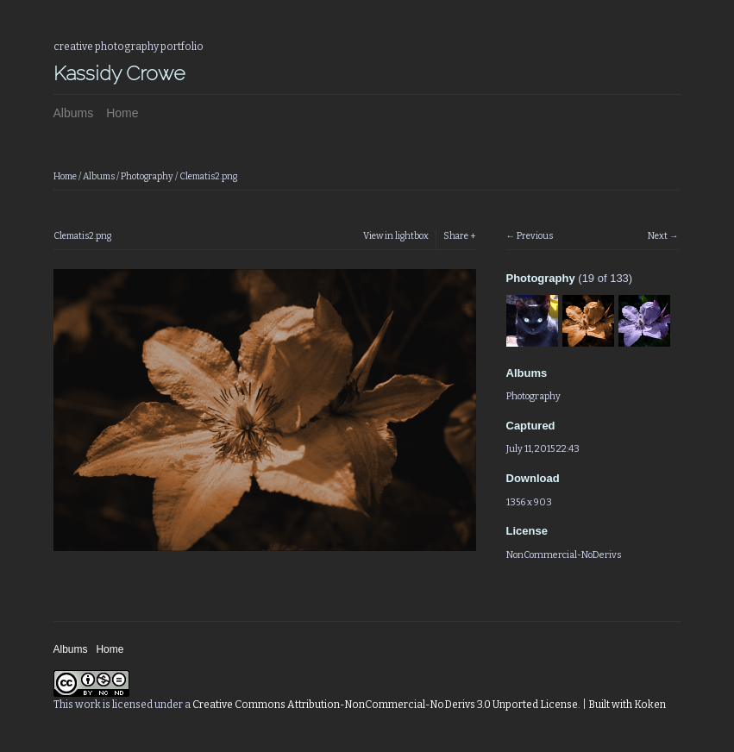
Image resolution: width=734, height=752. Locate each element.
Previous (535, 235)
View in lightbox (396, 235)
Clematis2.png (208, 176)
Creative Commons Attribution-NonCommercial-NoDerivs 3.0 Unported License (385, 705)
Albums (73, 113)
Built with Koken (627, 705)
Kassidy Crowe (119, 73)
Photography (147, 176)
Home (122, 113)
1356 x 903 (529, 502)
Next (658, 235)
